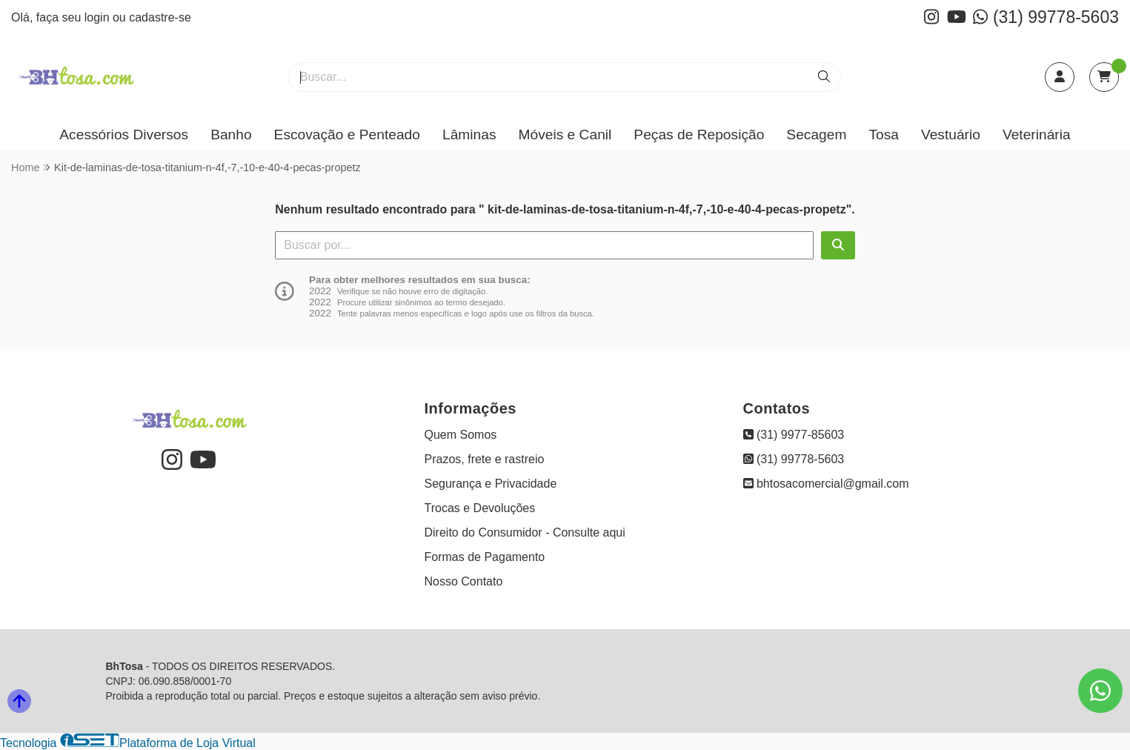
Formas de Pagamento (485, 557)
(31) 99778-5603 (1046, 17)
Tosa (883, 134)
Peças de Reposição (699, 134)
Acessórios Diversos (123, 134)
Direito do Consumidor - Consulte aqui (525, 532)
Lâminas (469, 134)
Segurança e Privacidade (491, 483)
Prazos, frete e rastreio (485, 459)
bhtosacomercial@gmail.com (826, 483)
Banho (230, 134)
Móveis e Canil (565, 134)
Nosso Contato (464, 581)
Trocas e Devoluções (480, 508)
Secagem (816, 134)
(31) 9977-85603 (794, 434)
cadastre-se (160, 17)
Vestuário (950, 134)
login (98, 17)
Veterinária (1037, 134)
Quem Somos (461, 434)
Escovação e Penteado (347, 134)
